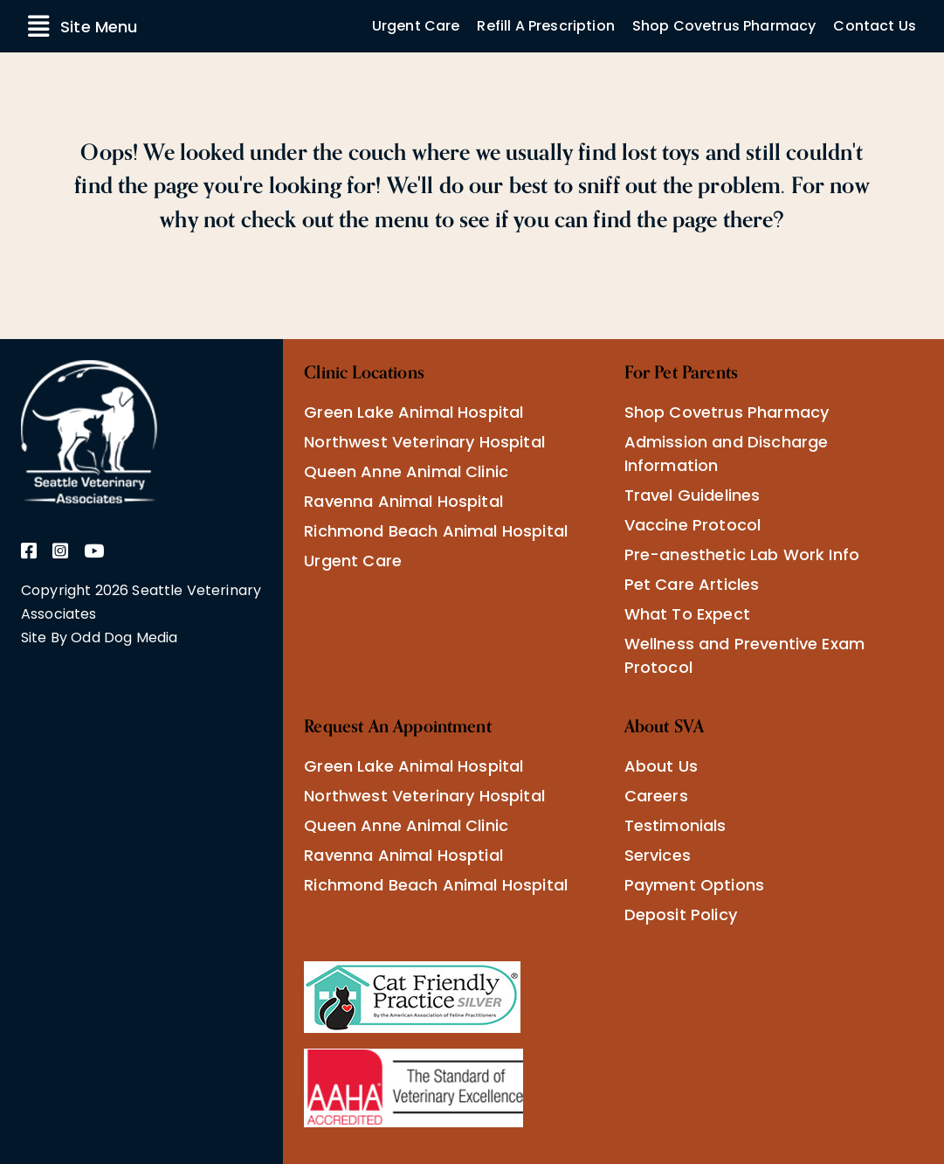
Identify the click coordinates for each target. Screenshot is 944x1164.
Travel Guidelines (692, 495)
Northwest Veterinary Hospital (424, 442)
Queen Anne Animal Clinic (406, 471)
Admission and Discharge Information (726, 453)
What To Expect (687, 614)
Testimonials (675, 825)
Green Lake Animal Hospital (413, 412)
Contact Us (874, 26)
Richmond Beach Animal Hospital (436, 531)
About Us (661, 766)
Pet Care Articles (692, 584)
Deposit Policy (680, 914)
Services (657, 855)
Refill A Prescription (545, 26)
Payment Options (694, 885)
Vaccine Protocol (692, 525)
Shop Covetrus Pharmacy (724, 26)
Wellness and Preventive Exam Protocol (744, 655)
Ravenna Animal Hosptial (403, 855)
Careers (656, 796)
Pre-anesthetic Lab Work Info (741, 554)
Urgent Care (416, 26)
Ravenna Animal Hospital (403, 501)
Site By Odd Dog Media (99, 637)
